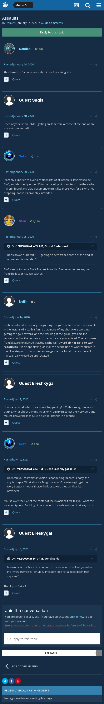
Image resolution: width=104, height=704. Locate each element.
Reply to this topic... (23, 639)
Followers (51, 653)
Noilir (23, 301)
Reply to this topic (52, 32)
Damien (11, 23)
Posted (19, 64)
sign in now (77, 617)
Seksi (48, 558)
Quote (16, 79)
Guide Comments (52, 23)
